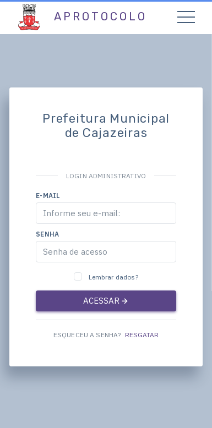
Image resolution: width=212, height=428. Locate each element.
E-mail (48, 195)
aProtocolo (100, 16)
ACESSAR (106, 300)
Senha (47, 234)
